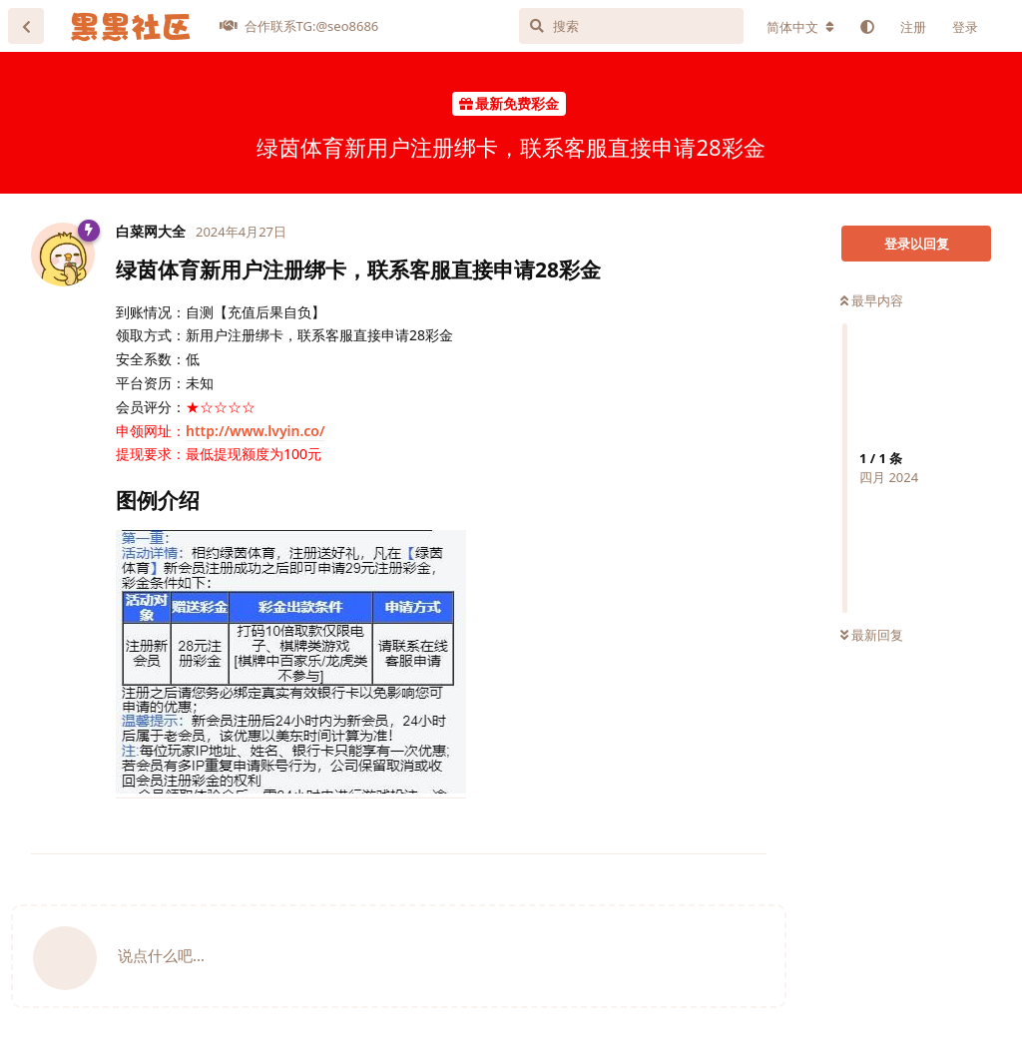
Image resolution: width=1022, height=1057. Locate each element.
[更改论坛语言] (800, 27)
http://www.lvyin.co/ (255, 430)
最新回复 (871, 635)
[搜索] (631, 26)
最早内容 (871, 300)
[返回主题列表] (26, 26)
